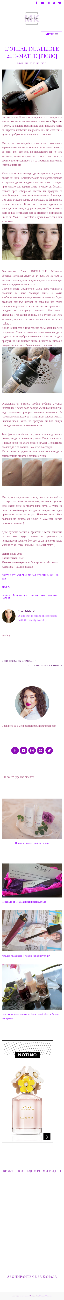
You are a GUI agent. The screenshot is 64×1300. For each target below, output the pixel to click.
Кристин (57, 121)
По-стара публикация (43, 665)
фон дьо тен (21, 595)
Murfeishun (24, 1296)
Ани (48, 121)
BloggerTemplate (45, 1296)
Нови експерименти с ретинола (32, 843)
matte (7, 597)
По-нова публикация (20, 661)
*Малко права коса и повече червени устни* (26, 955)
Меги (7, 125)
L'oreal (52, 595)
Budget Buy (38, 595)
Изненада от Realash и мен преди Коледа (24, 901)
